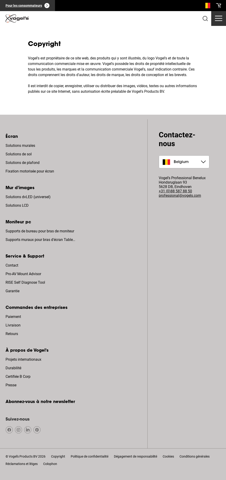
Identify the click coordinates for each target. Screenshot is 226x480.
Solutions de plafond (23, 162)
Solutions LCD (17, 205)
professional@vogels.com (180, 195)
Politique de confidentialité (89, 456)
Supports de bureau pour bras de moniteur (40, 231)
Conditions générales (195, 456)
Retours (12, 334)
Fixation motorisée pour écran (30, 171)
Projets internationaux (23, 359)
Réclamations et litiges (22, 464)
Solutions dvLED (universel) (28, 197)
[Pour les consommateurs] (27, 5)
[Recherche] (206, 6)
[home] (17, 18)
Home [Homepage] (10, 32)
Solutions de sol (19, 154)
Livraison (13, 325)
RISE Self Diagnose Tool (25, 282)
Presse (11, 385)
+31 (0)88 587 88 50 (175, 191)
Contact (12, 265)
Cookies (168, 456)
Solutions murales (20, 145)
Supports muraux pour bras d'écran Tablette (41, 239)
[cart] (218, 5)
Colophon (50, 464)
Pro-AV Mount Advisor (23, 274)
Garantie (12, 291)
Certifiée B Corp (18, 376)
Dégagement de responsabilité (135, 456)
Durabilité (13, 368)
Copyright (58, 456)
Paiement (13, 316)
